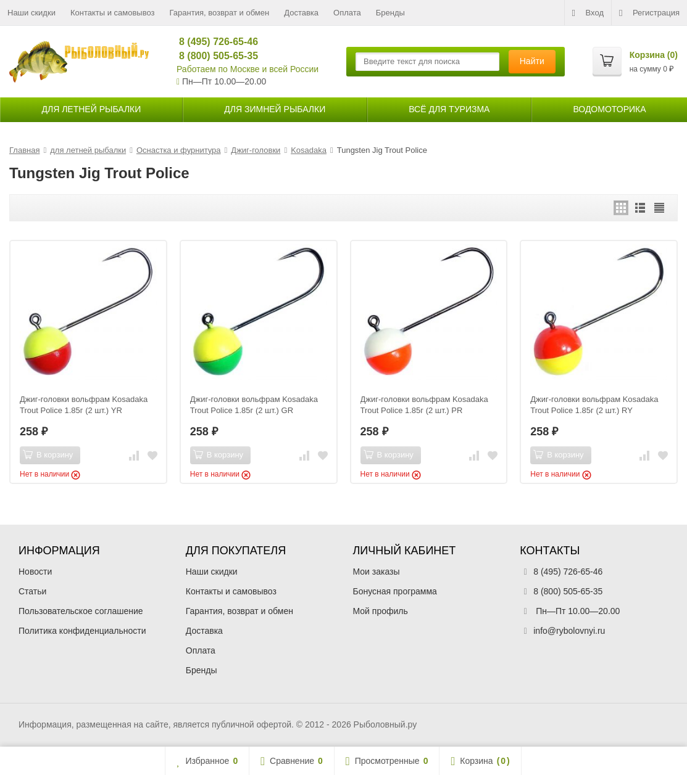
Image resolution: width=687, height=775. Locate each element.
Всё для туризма (449, 109)
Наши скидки (31, 12)
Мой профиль (380, 611)
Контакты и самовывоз (112, 12)
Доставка (301, 12)
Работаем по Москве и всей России (248, 69)
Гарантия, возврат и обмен (220, 12)
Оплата (347, 12)
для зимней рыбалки (274, 109)
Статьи (32, 591)
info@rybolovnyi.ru (569, 631)
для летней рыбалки (91, 109)
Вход (588, 13)
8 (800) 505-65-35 (213, 56)
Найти (532, 61)
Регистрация (649, 13)
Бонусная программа (395, 591)
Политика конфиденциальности (82, 631)
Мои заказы (376, 571)
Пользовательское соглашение (81, 611)
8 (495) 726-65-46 (213, 41)
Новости (35, 571)
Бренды (390, 12)
